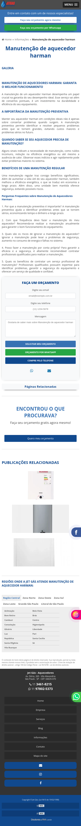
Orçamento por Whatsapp (40, 352)
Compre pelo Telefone (40, 360)
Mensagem (40, 316)
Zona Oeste (44, 597)
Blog (40, 728)
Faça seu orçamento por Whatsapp (40, 27)
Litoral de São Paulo (52, 603)
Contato (40, 746)
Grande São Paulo (28, 603)
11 (40, 684)
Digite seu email (40, 290)
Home (40, 700)
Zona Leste (9, 603)
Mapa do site (40, 755)
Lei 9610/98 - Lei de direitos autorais (54, 665)
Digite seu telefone (40, 303)
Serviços (40, 719)
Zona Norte (29, 597)
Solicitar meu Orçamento (40, 344)
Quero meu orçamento (40, 438)
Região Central (11, 597)
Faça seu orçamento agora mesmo (40, 20)
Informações (40, 737)
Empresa (40, 709)
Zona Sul (59, 597)
